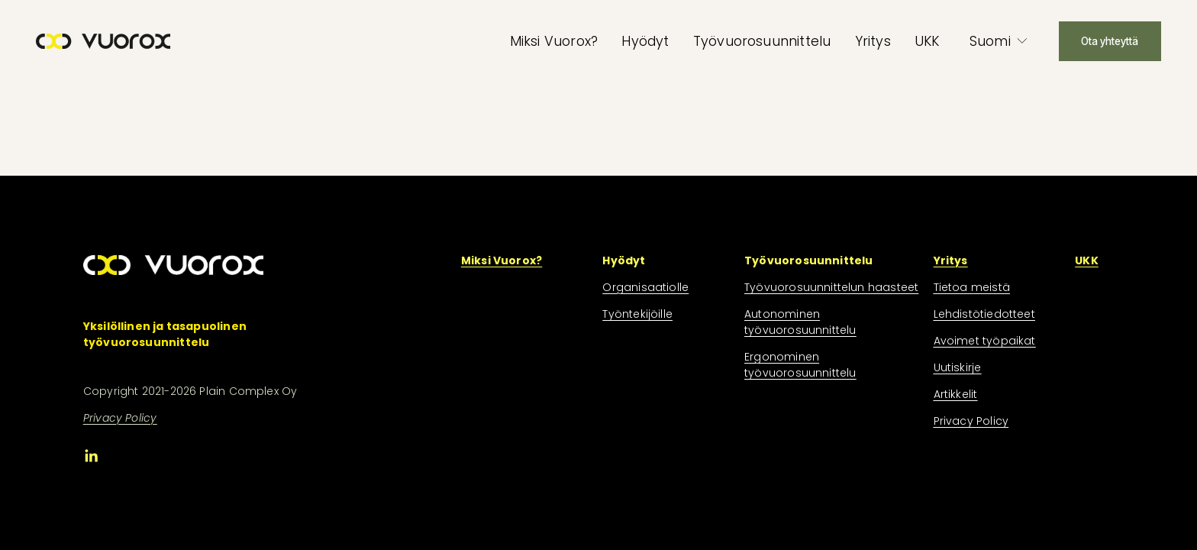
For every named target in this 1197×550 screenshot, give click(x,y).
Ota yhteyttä (1109, 41)
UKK (927, 40)
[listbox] (999, 41)
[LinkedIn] (90, 456)
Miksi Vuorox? (554, 40)
